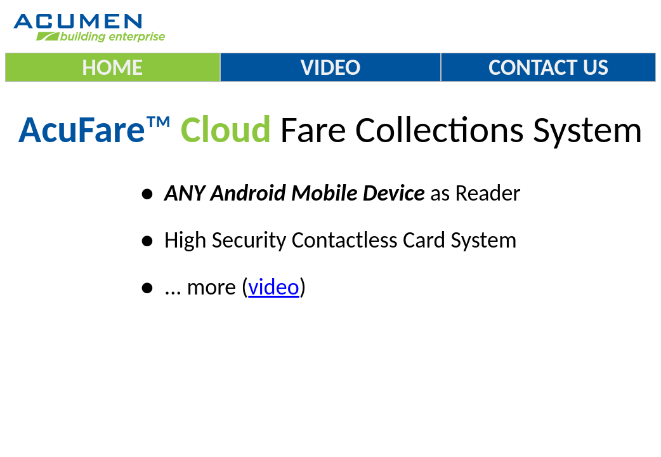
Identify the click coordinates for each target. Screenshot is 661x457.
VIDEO (331, 67)
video (273, 287)
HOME (112, 67)
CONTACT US (548, 67)
